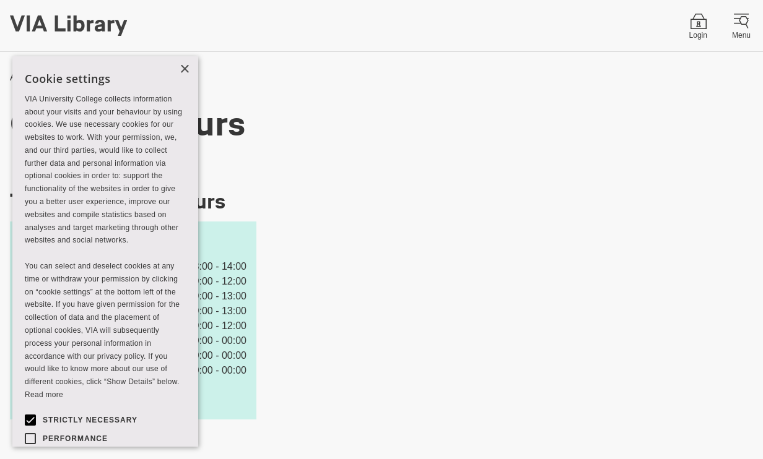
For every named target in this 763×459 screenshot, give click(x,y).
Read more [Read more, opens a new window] (44, 394)
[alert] (105, 251)
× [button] (184, 69)
